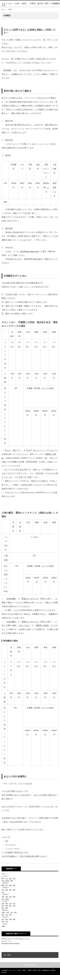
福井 (6, 903)
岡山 (10, 890)
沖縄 (3, 881)
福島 (14, 919)
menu (55, 3)
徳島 (10, 885)
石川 (10, 903)
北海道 (3, 926)
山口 (3, 892)
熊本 (3, 878)
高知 (14, 885)
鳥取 (6, 890)
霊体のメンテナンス (30, 599)
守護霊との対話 (42, 625)
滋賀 (14, 896)
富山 (14, 903)
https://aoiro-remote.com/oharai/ (10, 943)
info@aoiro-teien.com (29, 251)
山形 (6, 921)
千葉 (6, 914)
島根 (14, 890)
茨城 (3, 914)
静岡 (6, 908)
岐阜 (3, 908)
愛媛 (3, 885)
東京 (8, 912)
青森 (10, 919)
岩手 (3, 919)
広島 (3, 890)
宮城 (3, 921)
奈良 (3, 899)
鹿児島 (7, 881)
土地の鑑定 (11, 599)
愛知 (10, 905)
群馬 (10, 914)
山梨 (14, 905)
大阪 (6, 896)
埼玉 (11, 912)
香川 (6, 885)
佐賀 (14, 878)
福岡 (11, 881)
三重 (3, 903)
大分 (6, 878)
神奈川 (3, 912)
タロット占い (24, 625)
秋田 (6, 919)
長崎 (10, 878)
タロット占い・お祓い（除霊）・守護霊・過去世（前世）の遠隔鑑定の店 (31, 4)
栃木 (15, 912)
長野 (6, 905)
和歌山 (7, 899)
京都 (10, 896)
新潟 (3, 905)
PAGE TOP (30, 965)
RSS (9, 955)
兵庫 (3, 896)
